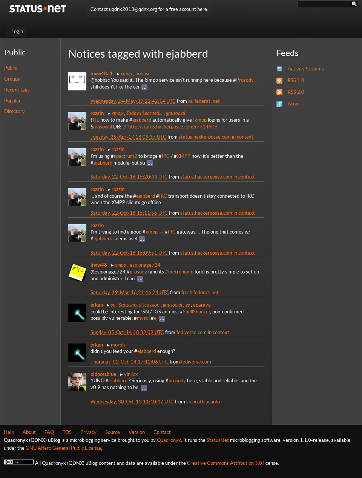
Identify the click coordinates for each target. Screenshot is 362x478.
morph (118, 345)
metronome (180, 272)
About (29, 432)
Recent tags (17, 90)
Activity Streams (306, 69)
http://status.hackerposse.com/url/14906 (173, 127)
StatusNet (218, 440)
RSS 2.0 (296, 92)
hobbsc (142, 73)
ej (156, 318)
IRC (166, 156)
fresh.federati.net (200, 292)
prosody (138, 272)
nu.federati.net (204, 101)
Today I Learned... (144, 113)
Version (137, 432)
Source (112, 432)
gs (188, 305)
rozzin (118, 149)
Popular (12, 101)
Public (10, 68)
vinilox (131, 374)
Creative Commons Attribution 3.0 (224, 463)
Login (17, 31)
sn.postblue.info (203, 402)
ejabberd (141, 120)
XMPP (183, 156)
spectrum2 (125, 156)
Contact (162, 432)
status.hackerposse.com (205, 137)
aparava (202, 305)
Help (9, 432)
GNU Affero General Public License (63, 448)
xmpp (126, 73)
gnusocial (175, 113)
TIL (95, 120)
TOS (67, 432)
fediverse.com (191, 332)
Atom (294, 104)
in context (242, 137)
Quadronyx (169, 440)
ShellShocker (196, 312)
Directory (14, 111)
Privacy (88, 432)
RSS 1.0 (296, 80)
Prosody (245, 80)
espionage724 (145, 265)
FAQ (49, 432)
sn (113, 305)
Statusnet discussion (139, 305)
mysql (143, 318)
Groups (12, 79)
